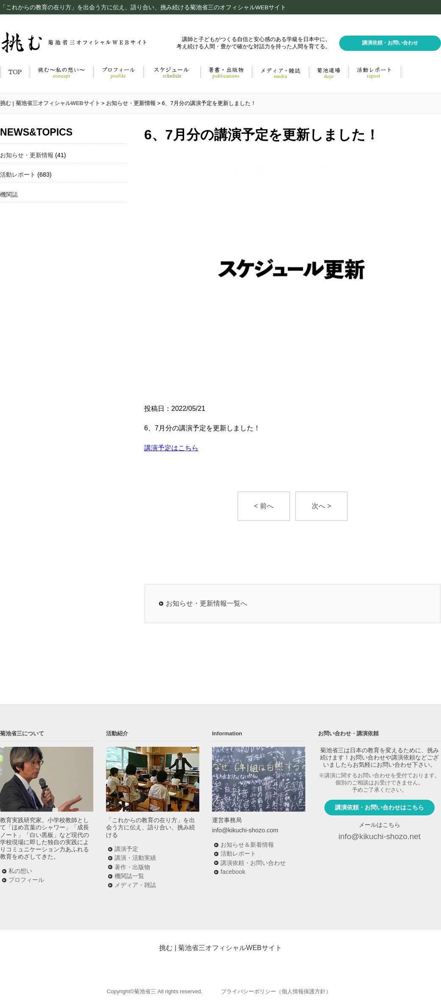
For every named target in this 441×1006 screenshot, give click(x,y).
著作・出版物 (132, 867)
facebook (232, 871)
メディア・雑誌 (280, 71)
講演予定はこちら (171, 448)
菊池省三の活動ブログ (375, 71)
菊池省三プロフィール (118, 71)
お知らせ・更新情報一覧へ (206, 603)
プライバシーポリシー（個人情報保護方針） (276, 991)
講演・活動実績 (135, 857)
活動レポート (18, 174)
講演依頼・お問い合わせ (390, 43)
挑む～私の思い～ (61, 71)
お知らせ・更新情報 (26, 155)
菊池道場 (329, 71)
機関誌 (9, 194)
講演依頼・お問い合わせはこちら (379, 807)
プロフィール (26, 879)
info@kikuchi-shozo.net (379, 836)
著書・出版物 (226, 71)
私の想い (20, 870)
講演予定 (126, 848)
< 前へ (264, 506)
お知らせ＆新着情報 (247, 844)
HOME (15, 71)
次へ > (321, 506)
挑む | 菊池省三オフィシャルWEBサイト (220, 947)
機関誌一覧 (129, 876)
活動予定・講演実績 (171, 71)
